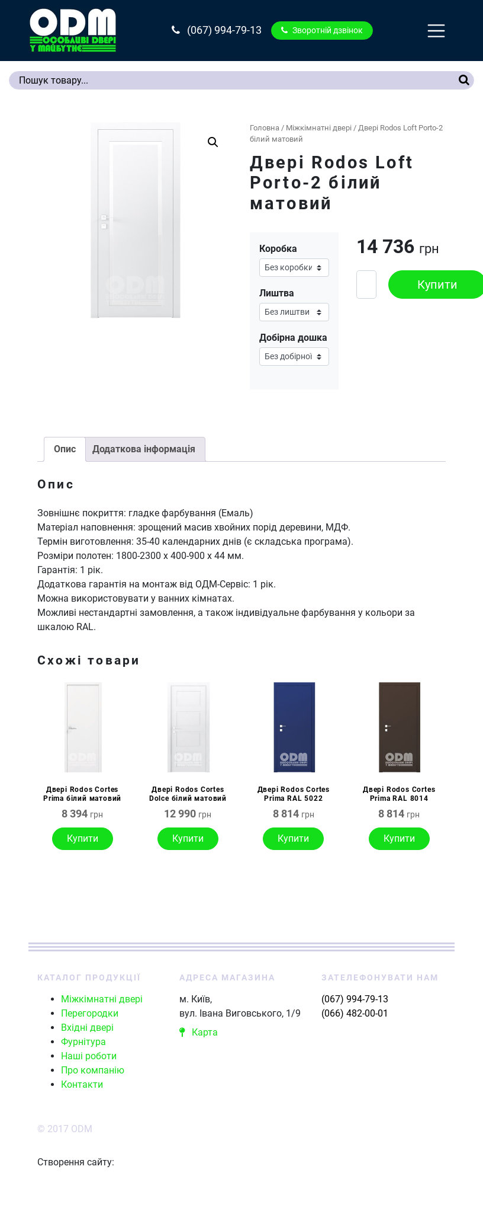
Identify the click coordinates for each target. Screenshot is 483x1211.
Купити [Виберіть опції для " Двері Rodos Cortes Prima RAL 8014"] (399, 838)
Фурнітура (83, 1041)
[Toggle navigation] (436, 30)
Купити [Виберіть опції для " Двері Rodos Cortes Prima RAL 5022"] (293, 838)
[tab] (65, 449)
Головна (264, 127)
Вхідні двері (87, 1027)
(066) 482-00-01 (354, 1013)
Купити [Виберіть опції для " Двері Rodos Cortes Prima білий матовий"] (82, 838)
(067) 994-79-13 (217, 30)
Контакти (82, 1084)
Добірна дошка (293, 337)
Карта (198, 1032)
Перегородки (89, 1013)
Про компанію (92, 1070)
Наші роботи (89, 1056)
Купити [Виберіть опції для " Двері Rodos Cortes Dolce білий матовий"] (188, 838)
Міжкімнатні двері (319, 127)
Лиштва (276, 293)
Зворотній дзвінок (322, 30)
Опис (65, 449)
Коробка (278, 248)
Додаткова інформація (143, 449)
